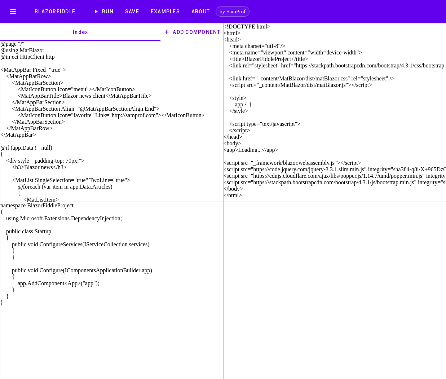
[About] (201, 11)
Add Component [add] (191, 32)
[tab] (80, 32)
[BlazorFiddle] (55, 11)
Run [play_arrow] (103, 11)
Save (132, 11)
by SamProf (233, 11)
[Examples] (165, 11)
